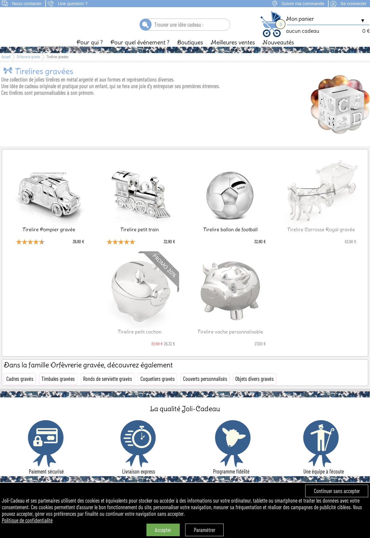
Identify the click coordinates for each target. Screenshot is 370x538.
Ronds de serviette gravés (107, 389)
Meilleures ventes (233, 52)
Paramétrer (204, 530)
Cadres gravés (19, 389)
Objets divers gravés (254, 389)
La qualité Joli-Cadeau (185, 418)
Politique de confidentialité (27, 520)
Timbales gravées (58, 389)
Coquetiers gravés (157, 389)
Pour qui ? (90, 52)
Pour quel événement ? (140, 52)
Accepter (163, 530)
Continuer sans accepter (337, 491)
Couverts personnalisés (205, 389)
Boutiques (190, 52)
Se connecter (354, 3)
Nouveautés (278, 52)
